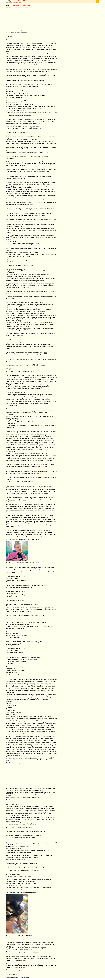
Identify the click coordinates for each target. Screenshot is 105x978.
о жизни (7, 760)
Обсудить (20, 827)
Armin (29, 827)
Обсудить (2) (20, 952)
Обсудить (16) (20, 481)
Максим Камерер (37, 674)
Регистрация (18, 2)
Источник (32, 371)
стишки (28, 5)
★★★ (42, 562)
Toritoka (35, 371)
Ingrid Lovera (35, 952)
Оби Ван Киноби (36, 562)
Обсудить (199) (20, 674)
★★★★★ (44, 674)
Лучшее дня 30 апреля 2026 (19, 0)
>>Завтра (18, 974)
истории (17, 5)
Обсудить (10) (20, 935)
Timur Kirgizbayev (32, 762)
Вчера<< (8, 974)
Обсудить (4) (20, 562)
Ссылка (18, 800)
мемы (21, 5)
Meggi (30, 935)
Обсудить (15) (20, 970)
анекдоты (13, 5)
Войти (14, 2)
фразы (24, 5)
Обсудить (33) (20, 762)
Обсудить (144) (20, 371)
